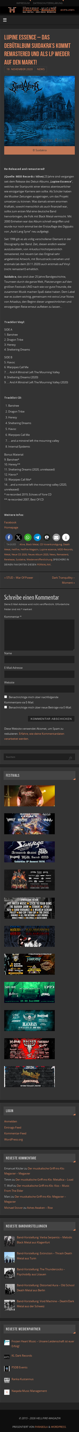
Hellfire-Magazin (29, 549)
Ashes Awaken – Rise (40, 1208)
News (41, 69)
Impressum (23, 3)
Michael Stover (13, 1208)
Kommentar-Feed (15, 1133)
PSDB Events (19, 1367)
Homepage (11, 527)
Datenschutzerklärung (48, 3)
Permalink (44, 564)
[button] (9, 537)
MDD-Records (65, 549)
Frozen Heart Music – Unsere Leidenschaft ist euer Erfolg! (43, 1344)
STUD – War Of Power (18, 577)
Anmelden (10, 1121)
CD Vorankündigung (51, 544)
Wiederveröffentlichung (39, 559)
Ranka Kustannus (22, 1379)
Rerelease (9, 559)
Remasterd (62, 554)
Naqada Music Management (29, 1391)
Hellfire (15, 549)
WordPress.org (13, 1139)
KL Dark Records (22, 1355)
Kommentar (12, 617)
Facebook (10, 522)
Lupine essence (48, 549)
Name (8, 653)
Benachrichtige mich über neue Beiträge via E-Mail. (40, 707)
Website (9, 682)
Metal (7, 554)
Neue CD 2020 (19, 554)
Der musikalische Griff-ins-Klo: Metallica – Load (44, 1179)
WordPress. (59, 1427)
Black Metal (32, 544)
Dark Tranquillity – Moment (63, 580)
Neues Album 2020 (38, 554)
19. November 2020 (20, 69)
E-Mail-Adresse (13, 668)
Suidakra (20, 559)
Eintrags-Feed (12, 1127)
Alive (22, 544)
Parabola (41, 1427)
